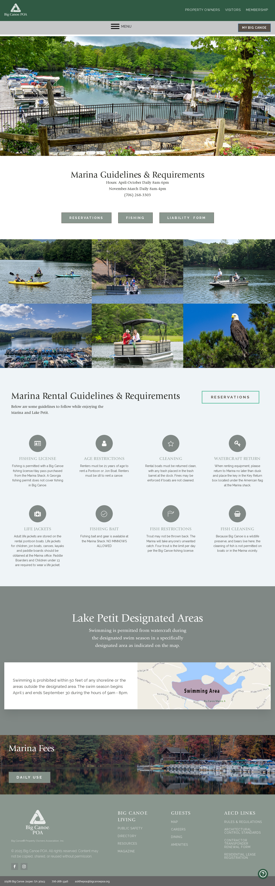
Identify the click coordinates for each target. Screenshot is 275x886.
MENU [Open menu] (121, 24)
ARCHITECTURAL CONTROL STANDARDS (242, 830)
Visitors (233, 9)
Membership (257, 9)
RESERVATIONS (230, 396)
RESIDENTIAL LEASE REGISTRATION (240, 855)
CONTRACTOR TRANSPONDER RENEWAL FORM (237, 842)
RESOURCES (127, 842)
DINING (176, 836)
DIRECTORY (127, 834)
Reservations (80, 216)
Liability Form (192, 216)
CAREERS (178, 828)
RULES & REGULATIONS (243, 820)
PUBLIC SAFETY (130, 827)
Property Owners (202, 9)
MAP (174, 820)
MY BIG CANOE (254, 25)
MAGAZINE (126, 850)
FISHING (135, 216)
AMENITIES (179, 843)
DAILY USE (30, 776)
